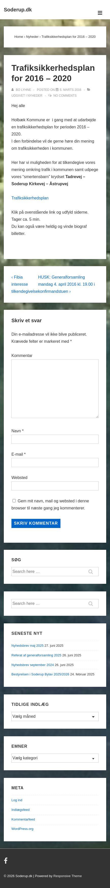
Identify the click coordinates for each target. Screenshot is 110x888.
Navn (16, 431)
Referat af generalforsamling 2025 (36, 655)
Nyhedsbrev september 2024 (32, 665)
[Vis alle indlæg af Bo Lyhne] (21, 90)
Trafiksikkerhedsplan (30, 198)
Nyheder (34, 95)
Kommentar (22, 355)
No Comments (64, 95)
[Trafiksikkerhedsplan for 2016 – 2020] (70, 90)
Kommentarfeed (23, 819)
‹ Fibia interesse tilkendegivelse (24, 284)
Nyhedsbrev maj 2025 (27, 645)
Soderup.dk (18, 9)
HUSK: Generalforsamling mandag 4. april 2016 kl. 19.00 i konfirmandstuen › (66, 284)
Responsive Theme (67, 876)
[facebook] (6, 862)
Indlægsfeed (20, 810)
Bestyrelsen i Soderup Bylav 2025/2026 (40, 674)
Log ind (16, 800)
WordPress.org (22, 829)
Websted (19, 477)
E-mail (17, 454)
